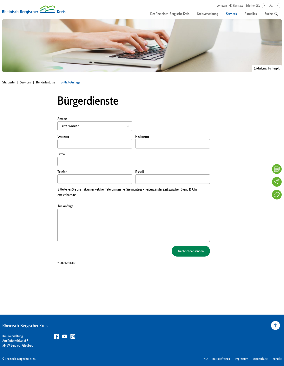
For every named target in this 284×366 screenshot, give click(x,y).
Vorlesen (222, 5)
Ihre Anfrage (65, 206)
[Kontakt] (277, 194)
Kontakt (277, 359)
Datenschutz (260, 359)
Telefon (62, 172)
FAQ (205, 359)
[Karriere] (277, 182)
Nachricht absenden (191, 251)
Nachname (142, 136)
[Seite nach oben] (275, 325)
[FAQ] (277, 169)
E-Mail (139, 172)
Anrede (62, 119)
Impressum (241, 359)
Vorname (63, 136)
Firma (61, 154)
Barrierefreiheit (221, 359)
